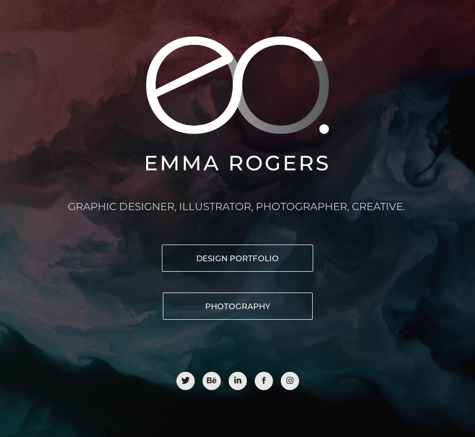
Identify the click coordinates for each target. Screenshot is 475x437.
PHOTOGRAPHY (237, 306)
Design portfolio (237, 258)
